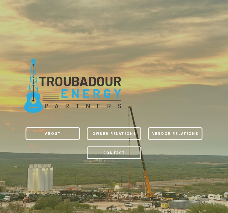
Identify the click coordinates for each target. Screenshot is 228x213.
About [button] (53, 133)
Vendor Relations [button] (175, 133)
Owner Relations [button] (114, 133)
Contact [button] (114, 153)
